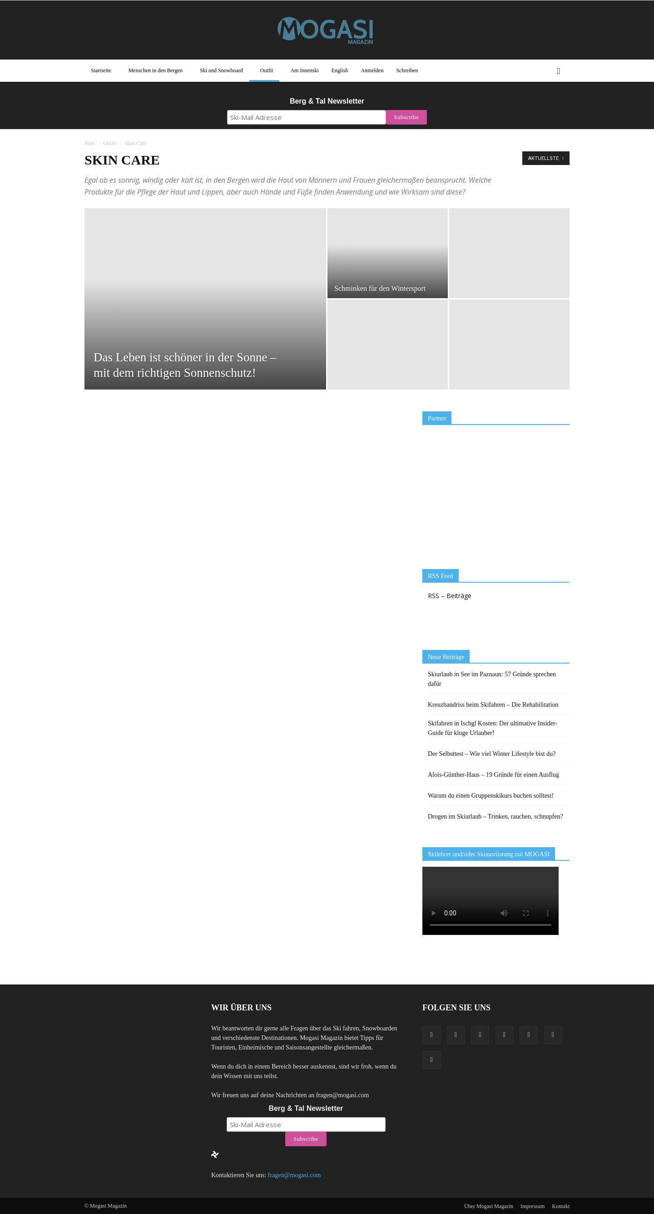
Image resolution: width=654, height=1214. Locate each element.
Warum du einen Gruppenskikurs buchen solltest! (491, 795)
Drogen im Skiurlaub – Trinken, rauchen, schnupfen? (495, 816)
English (340, 70)
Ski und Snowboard (221, 70)
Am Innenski (304, 70)
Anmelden (372, 70)
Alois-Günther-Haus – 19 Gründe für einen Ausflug (493, 774)
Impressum (532, 1206)
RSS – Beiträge (449, 595)
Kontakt (561, 1206)
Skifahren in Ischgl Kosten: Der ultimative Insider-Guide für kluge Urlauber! (492, 728)
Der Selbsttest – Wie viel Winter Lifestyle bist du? (491, 753)
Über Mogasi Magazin (488, 1206)
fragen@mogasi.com (294, 1175)
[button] (559, 71)
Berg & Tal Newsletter (327, 101)
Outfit (266, 70)
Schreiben (407, 70)
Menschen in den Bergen (156, 70)
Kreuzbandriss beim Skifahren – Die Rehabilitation (493, 704)
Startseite (101, 70)
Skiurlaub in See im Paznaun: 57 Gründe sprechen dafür (492, 679)
